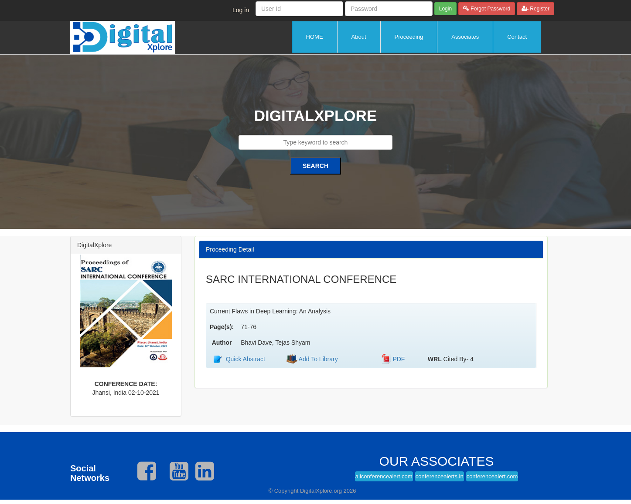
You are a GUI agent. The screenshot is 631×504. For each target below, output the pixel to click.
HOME (314, 37)
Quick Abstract (245, 359)
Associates (465, 37)
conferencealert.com (492, 476)
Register (539, 9)
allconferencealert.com (384, 476)
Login (445, 9)
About (358, 37)
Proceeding (409, 37)
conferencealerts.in (440, 476)
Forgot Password (489, 9)
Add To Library (317, 359)
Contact (517, 37)
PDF (398, 359)
